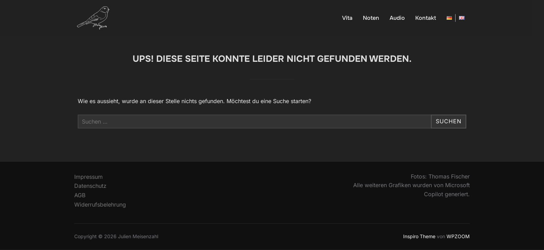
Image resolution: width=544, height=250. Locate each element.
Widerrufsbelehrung (100, 204)
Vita (347, 18)
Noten (371, 18)
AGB (79, 195)
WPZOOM (458, 236)
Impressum (88, 176)
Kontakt (425, 18)
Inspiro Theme (419, 236)
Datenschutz (90, 185)
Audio (397, 18)
